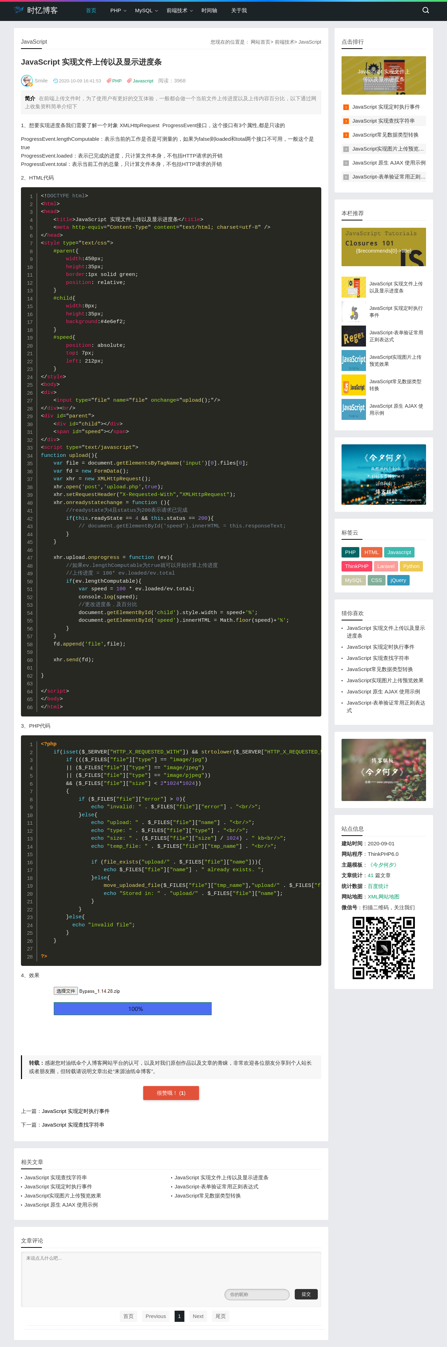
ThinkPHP (357, 566)
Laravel (386, 566)
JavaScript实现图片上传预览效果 (62, 1196)
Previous (156, 1316)
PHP (115, 10)
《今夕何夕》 (383, 865)
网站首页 (260, 42)
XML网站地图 (384, 897)
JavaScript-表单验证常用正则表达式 (216, 1186)
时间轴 (209, 10)
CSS (376, 580)
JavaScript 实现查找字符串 (73, 1125)
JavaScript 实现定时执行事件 (76, 1111)
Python (411, 566)
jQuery (398, 580)
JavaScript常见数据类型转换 (208, 1196)
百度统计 (378, 886)
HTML (372, 552)
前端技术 (177, 10)
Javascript (143, 80)
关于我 (239, 10)
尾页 (220, 1316)
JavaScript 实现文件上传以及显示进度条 (222, 1177)
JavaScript (310, 42)
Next (198, 1316)
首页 (91, 10)
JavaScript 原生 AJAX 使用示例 (61, 1205)
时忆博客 (36, 10)
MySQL (144, 10)
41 (371, 875)
